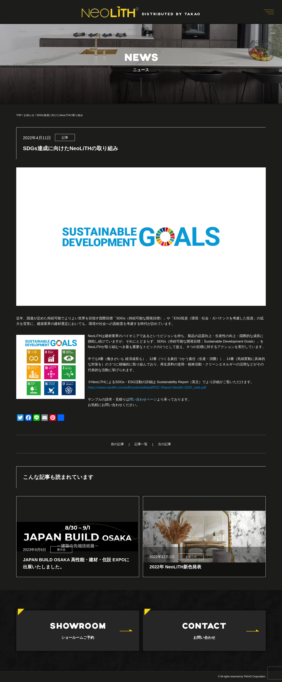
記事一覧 (141, 444)
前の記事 (117, 444)
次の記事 (164, 444)
